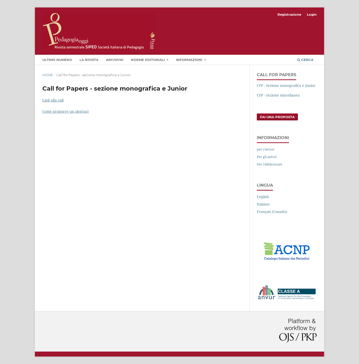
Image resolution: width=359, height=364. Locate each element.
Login (312, 14)
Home (47, 75)
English (263, 196)
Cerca (305, 60)
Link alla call (53, 100)
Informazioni (189, 60)
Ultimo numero (57, 60)
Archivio (114, 60)
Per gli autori (267, 157)
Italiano (263, 204)
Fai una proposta (277, 117)
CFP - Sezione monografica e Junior (286, 85)
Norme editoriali (148, 60)
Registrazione (289, 14)
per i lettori (265, 149)
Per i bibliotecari (269, 164)
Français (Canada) (272, 211)
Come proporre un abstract (65, 111)
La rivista (89, 60)
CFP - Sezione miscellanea (278, 95)
